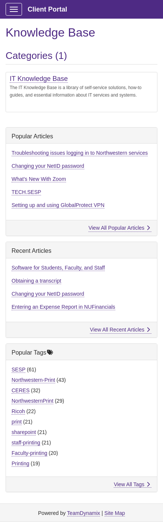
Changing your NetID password (48, 166)
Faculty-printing (29, 453)
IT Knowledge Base (39, 78)
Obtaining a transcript (36, 281)
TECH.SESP (26, 192)
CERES (20, 390)
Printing (20, 463)
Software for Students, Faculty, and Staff (58, 268)
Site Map (114, 513)
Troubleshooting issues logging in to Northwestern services (80, 153)
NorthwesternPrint (32, 401)
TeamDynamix (83, 513)
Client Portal (47, 9)
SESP (18, 369)
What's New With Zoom (39, 179)
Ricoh (18, 411)
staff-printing (26, 443)
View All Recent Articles (120, 330)
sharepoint (24, 432)
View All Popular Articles (119, 228)
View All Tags (132, 484)
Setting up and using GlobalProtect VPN (58, 205)
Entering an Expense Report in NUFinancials (63, 307)
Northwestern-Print (33, 380)
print (17, 422)
